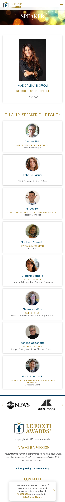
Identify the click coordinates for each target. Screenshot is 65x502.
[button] (54, 490)
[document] (32, 251)
